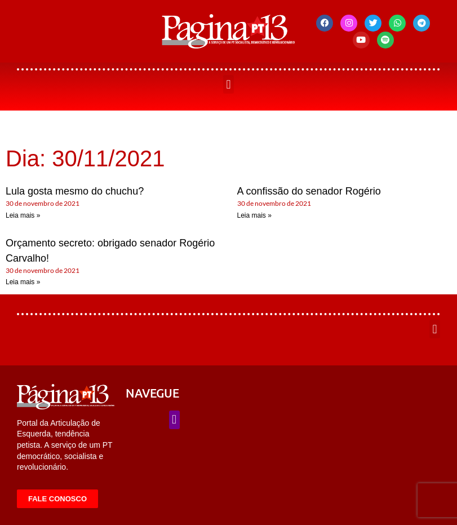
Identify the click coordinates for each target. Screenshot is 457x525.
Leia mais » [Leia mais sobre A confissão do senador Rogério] (254, 215)
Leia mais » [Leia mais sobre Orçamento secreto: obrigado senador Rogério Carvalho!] (23, 282)
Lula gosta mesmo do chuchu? (75, 191)
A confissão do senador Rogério (309, 191)
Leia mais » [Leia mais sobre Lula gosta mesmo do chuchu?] (23, 215)
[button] (228, 84)
